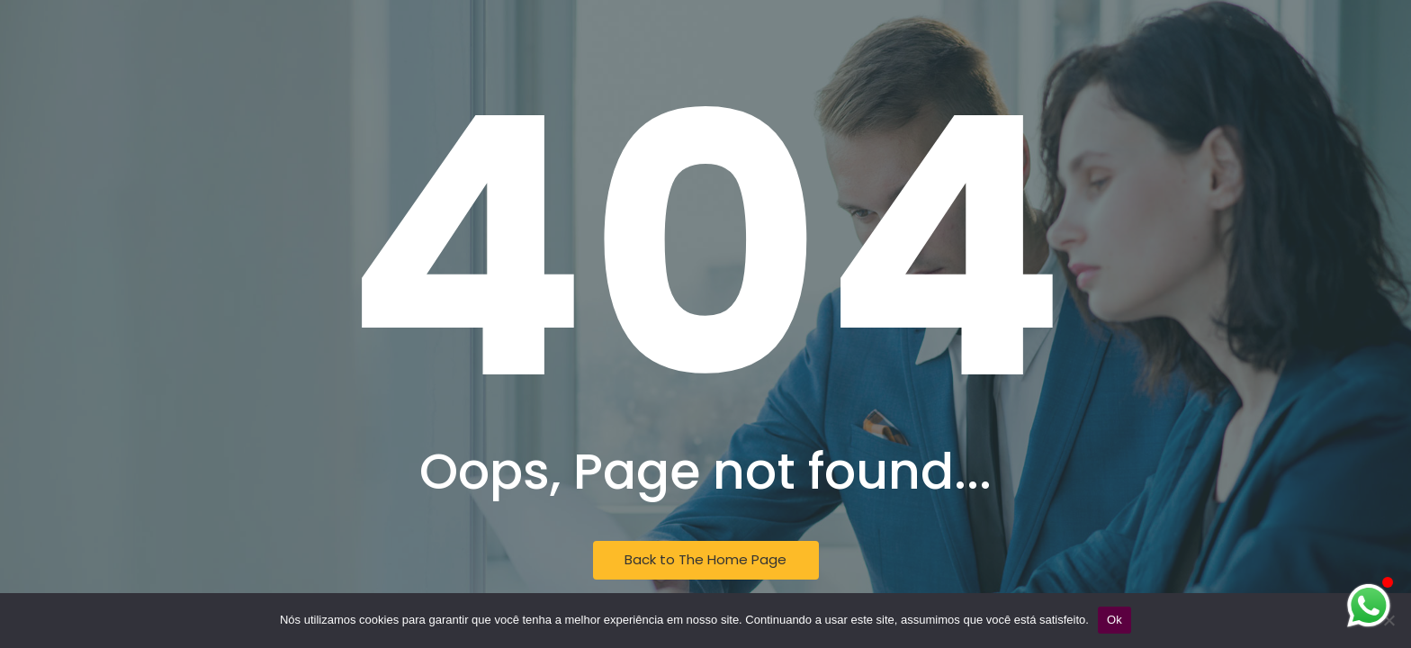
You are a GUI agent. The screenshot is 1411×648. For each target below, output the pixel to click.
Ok (1114, 619)
